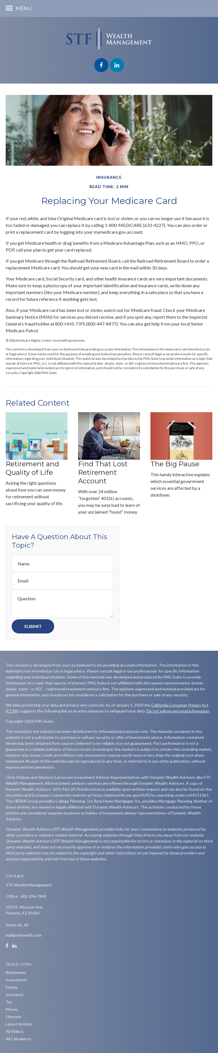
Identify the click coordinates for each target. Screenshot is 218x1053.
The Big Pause (174, 464)
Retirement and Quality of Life (32, 468)
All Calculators (18, 1038)
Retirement (16, 972)
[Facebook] (7, 946)
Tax (9, 1001)
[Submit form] (33, 626)
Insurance (15, 994)
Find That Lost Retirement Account (102, 472)
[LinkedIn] (14, 946)
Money (12, 1009)
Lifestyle (13, 1016)
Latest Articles (19, 1024)
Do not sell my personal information (178, 711)
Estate (12, 987)
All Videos (15, 1031)
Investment (16, 979)
